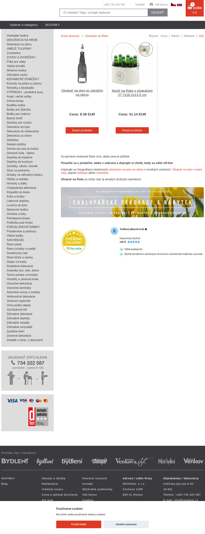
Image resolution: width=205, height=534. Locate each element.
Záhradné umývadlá (19, 327)
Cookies (88, 500)
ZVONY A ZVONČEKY (21, 57)
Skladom (189, 36)
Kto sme (47, 500)
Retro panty (14, 244)
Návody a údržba (53, 478)
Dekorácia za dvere (19, 135)
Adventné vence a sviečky (23, 292)
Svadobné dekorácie (20, 266)
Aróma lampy (15, 100)
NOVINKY (52, 24)
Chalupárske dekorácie (21, 187)
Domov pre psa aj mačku (23, 148)
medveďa (102, 172)
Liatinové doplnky (18, 200)
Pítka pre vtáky (16, 61)
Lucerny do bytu (17, 205)
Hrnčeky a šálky (17, 183)
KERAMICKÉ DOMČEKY (23, 79)
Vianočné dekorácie (19, 283)
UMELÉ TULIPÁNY (19, 48)
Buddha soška (16, 105)
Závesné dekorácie (19, 335)
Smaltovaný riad (17, 253)
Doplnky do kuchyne (20, 161)
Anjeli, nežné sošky (19, 96)
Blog (4, 483)
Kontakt (140, 4)
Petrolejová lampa (18, 218)
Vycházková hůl (17, 309)
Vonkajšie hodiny (17, 35)
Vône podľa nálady (19, 305)
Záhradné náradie (18, 322)
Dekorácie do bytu (18, 126)
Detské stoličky (16, 144)
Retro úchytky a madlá (21, 248)
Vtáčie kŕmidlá (16, 66)
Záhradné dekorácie (19, 313)
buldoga (82, 172)
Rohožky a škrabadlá (20, 87)
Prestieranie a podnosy (21, 231)
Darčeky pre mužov (19, 122)
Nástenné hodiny (17, 209)
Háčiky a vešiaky (17, 179)
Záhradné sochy (17, 74)
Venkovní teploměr (19, 300)
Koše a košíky (16, 196)
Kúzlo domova (70, 36)
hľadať (157, 12)
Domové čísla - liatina (20, 153)
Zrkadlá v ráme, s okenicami (25, 340)
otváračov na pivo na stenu (126, 169)
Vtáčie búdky (15, 235)
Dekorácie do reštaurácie (23, 131)
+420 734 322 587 (114, 4)
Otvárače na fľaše (96, 36)
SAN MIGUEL (16, 240)
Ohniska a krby (16, 213)
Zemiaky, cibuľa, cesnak (22, 166)
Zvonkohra (13, 53)
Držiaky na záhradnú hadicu (24, 174)
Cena (164, 36)
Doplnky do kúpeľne (19, 157)
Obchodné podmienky (97, 489)
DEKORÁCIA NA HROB (22, 39)
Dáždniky (13, 140)
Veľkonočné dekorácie (21, 296)
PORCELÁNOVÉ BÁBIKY (23, 226)
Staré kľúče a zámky (20, 257)
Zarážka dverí (15, 331)
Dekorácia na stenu (19, 44)
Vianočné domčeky (19, 287)
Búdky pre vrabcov (19, 113)
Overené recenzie (94, 478)
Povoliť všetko (78, 524)
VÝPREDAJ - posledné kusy (25, 92)
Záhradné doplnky (18, 318)
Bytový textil (14, 118)
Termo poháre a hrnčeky (22, 274)
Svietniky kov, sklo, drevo (23, 270)
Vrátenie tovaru (52, 489)
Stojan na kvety (16, 261)
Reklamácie (50, 483)
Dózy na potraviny (18, 170)
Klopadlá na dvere (18, 192)
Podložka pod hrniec (20, 222)
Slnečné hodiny (16, 70)
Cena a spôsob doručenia (60, 494)
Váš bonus (161, 4)
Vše (201, 36)
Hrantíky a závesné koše (22, 279)
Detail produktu (82, 130)
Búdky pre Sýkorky (19, 109)
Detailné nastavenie (126, 524)
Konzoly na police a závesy (24, 83)
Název (175, 36)
